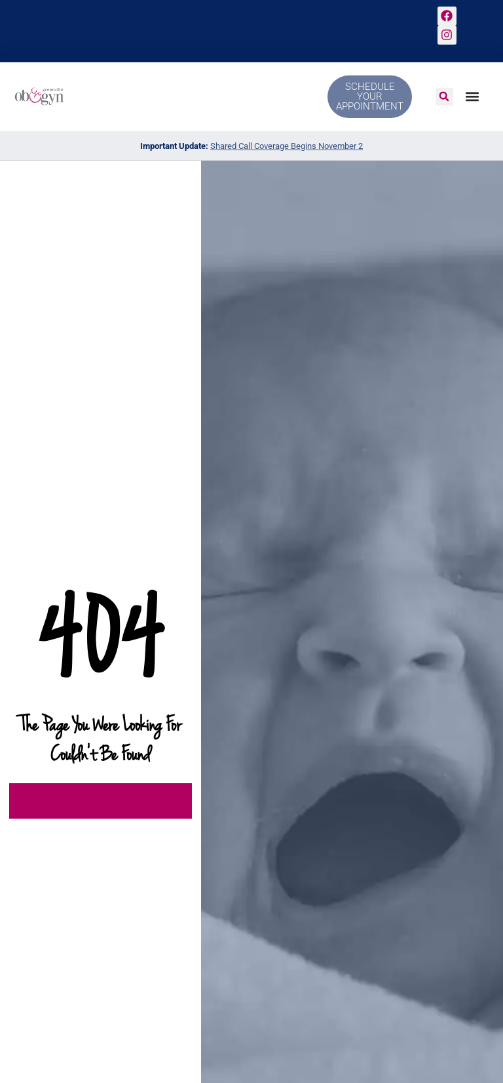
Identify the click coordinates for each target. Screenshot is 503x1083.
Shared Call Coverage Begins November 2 (286, 146)
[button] (444, 97)
